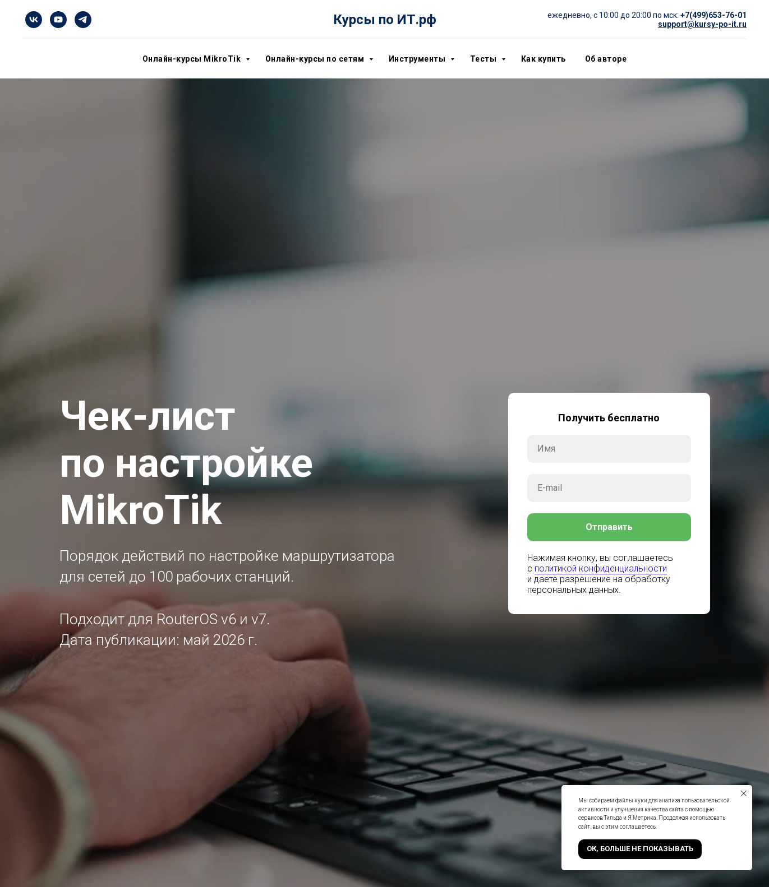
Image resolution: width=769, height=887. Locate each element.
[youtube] (58, 19)
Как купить (543, 58)
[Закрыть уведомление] (743, 793)
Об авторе (606, 58)
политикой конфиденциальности (601, 568)
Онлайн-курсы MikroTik (192, 58)
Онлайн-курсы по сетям (315, 58)
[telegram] (83, 19)
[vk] (33, 19)
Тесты (484, 58)
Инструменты (418, 58)
